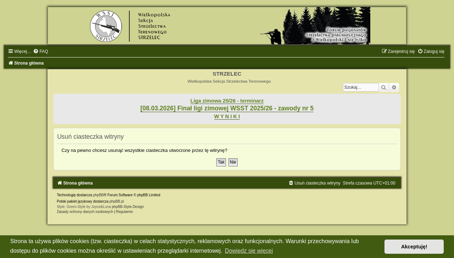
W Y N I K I (227, 116)
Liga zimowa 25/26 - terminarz (227, 101)
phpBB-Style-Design (128, 207)
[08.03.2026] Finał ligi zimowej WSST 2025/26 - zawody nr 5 (227, 108)
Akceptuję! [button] (414, 246)
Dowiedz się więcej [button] (249, 251)
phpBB (98, 195)
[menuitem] (40, 51)
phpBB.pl (117, 201)
